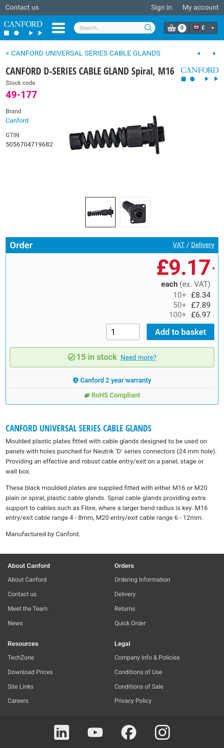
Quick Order (130, 623)
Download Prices (30, 672)
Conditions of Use (138, 672)
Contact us (22, 7)
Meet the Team (28, 608)
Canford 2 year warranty (112, 380)
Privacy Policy (133, 700)
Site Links (21, 686)
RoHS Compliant (112, 395)
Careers (18, 700)
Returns (125, 608)
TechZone (21, 657)
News (15, 623)
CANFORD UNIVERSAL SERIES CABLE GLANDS (79, 428)
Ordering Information (142, 579)
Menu (58, 28)
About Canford (27, 579)
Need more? (138, 357)
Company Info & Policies (147, 657)
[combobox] (114, 28)
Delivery (202, 245)
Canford (17, 120)
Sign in (161, 7)
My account (201, 7)
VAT (179, 245)
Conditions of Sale (139, 686)
